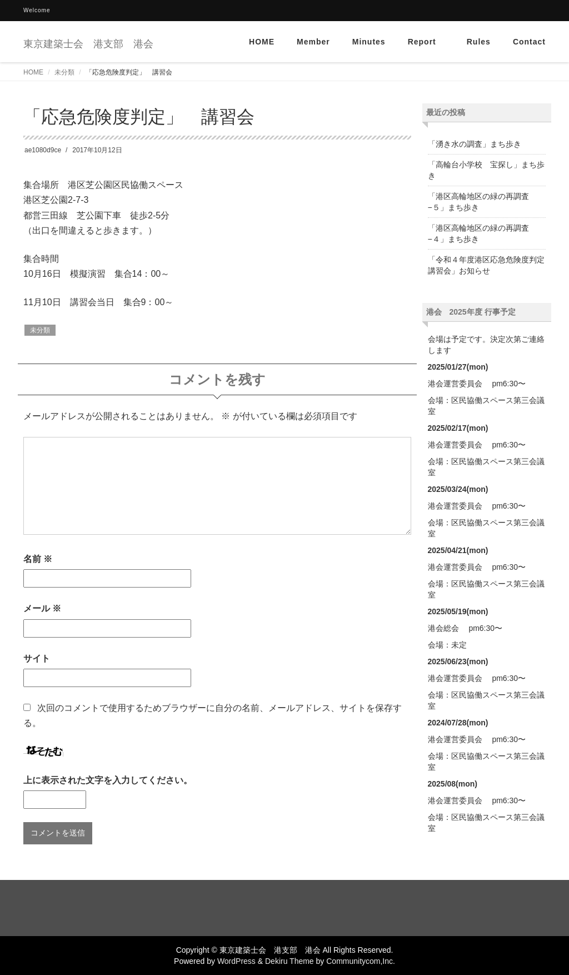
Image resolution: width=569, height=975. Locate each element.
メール (42, 608)
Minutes (369, 41)
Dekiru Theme (289, 961)
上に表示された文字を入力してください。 (107, 780)
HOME (261, 41)
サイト (36, 658)
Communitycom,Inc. (360, 961)
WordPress (236, 961)
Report (426, 41)
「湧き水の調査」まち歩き (474, 144)
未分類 (64, 72)
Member (313, 41)
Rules (479, 41)
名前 (37, 559)
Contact (529, 41)
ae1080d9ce (42, 150)
